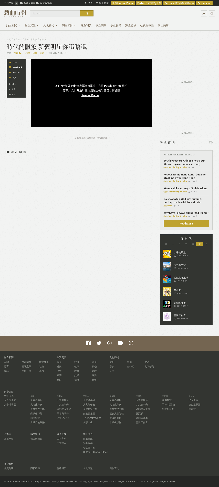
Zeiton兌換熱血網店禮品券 (179, 3)
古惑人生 (88, 422)
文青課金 (61, 443)
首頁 (9, 39)
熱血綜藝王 (36, 417)
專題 (41, 370)
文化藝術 (50, 25)
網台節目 (69, 25)
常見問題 (88, 468)
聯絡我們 (61, 468)
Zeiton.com (204, 3)
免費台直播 (28, 3)
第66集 (43, 39)
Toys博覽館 (168, 404)
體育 (6, 366)
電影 (129, 361)
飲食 (76, 361)
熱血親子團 (194, 404)
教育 (76, 370)
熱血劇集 (101, 25)
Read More (186, 223)
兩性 (94, 375)
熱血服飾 (88, 443)
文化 (112, 361)
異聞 (59, 375)
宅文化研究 (63, 417)
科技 (59, 366)
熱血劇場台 (36, 438)
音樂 (112, 370)
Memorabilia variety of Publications (185, 188)
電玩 (76, 379)
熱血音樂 (115, 25)
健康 (76, 366)
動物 (94, 366)
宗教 (94, 370)
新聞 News (168, 206)
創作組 (130, 366)
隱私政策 (35, 468)
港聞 (6, 361)
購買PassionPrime (123, 3)
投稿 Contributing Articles (175, 167)
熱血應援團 (89, 413)
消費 (59, 370)
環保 (94, 361)
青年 (94, 379)
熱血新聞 (13, 25)
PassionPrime (90, 95)
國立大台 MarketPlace (95, 452)
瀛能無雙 (167, 400)
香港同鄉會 (115, 417)
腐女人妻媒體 (117, 413)
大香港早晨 (10, 404)
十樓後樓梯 (115, 422)
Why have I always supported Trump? (186, 212)
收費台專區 (147, 25)
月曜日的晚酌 (37, 422)
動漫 (147, 361)
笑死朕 (139, 413)
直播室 (7, 434)
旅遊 (59, 361)
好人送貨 (193, 400)
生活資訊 (32, 25)
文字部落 (149, 366)
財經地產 (44, 361)
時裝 (59, 379)
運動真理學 (142, 417)
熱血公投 (26, 370)
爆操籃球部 (36, 413)
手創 (112, 366)
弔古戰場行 (63, 413)
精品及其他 (89, 447)
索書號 (192, 408)
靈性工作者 (142, 422)
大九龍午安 (10, 400)
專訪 (6, 370)
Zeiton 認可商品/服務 (149, 3)
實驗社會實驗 (31, 39)
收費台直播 (44, 3)
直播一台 (9, 438)
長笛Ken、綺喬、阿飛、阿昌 (29, 53)
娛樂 (76, 375)
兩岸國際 (26, 361)
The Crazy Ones (92, 417)
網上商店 (163, 25)
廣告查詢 (186, 81)
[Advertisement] (186, 57)
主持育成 (61, 438)
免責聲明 (9, 468)
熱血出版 (88, 438)
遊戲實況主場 (37, 408)
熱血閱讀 (86, 25)
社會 (41, 366)
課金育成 (130, 25)
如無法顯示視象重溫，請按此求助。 (91, 138)
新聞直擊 (26, 366)
